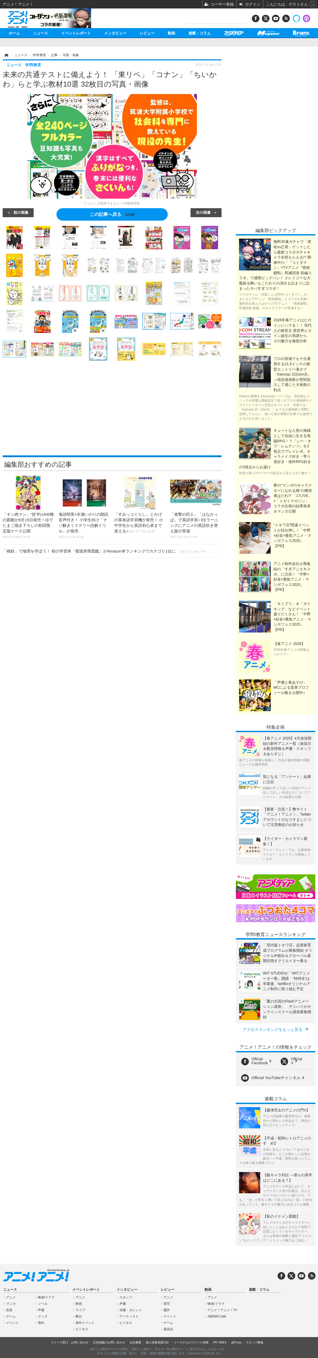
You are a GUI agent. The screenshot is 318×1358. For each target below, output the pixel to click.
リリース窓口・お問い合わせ (70, 1342)
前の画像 (21, 212)
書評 (167, 1310)
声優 (41, 1310)
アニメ (11, 1297)
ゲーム (11, 1316)
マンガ (11, 1304)
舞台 (79, 1316)
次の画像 (203, 212)
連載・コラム (199, 33)
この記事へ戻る (112, 214)
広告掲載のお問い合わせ (109, 1342)
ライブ (80, 1310)
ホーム (14, 33)
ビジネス (82, 1329)
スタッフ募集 (254, 1342)
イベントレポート (76, 33)
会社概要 (135, 1342)
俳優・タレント (131, 1310)
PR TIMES (220, 1342)
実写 (167, 1304)
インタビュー (115, 33)
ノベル (42, 1304)
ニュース (40, 33)
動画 (171, 33)
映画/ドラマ (46, 1297)
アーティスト (129, 1316)
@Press (236, 1342)
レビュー (147, 33)
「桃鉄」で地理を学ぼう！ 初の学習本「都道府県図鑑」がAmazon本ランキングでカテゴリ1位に (104, 551)
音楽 (9, 1310)
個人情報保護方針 (157, 1342)
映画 (79, 1304)
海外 (41, 1323)
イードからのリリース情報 (191, 1342)
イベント (12, 1323)
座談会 (168, 1329)
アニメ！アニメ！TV (222, 1310)
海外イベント (85, 1323)
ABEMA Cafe (216, 1316)
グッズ (42, 1316)
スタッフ (126, 1297)
